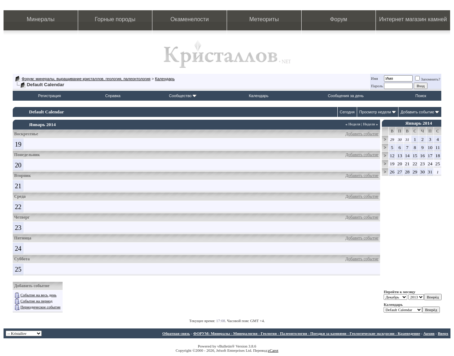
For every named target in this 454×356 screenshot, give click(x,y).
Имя (374, 78)
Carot (274, 350)
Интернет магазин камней (413, 19)
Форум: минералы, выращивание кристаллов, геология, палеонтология (86, 79)
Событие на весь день (39, 295)
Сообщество (183, 96)
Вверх (443, 333)
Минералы (41, 19)
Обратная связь (176, 333)
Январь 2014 (418, 123)
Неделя (352, 124)
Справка (113, 96)
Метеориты (264, 19)
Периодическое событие (40, 307)
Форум (338, 19)
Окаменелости (189, 19)
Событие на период (37, 301)
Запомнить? (427, 79)
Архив (429, 333)
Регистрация (49, 96)
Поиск (420, 96)
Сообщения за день (345, 96)
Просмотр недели (375, 112)
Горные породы (115, 19)
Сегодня (347, 112)
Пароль (377, 86)
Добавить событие (417, 112)
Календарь (165, 79)
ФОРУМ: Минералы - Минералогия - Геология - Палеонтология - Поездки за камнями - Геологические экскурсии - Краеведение (306, 333)
